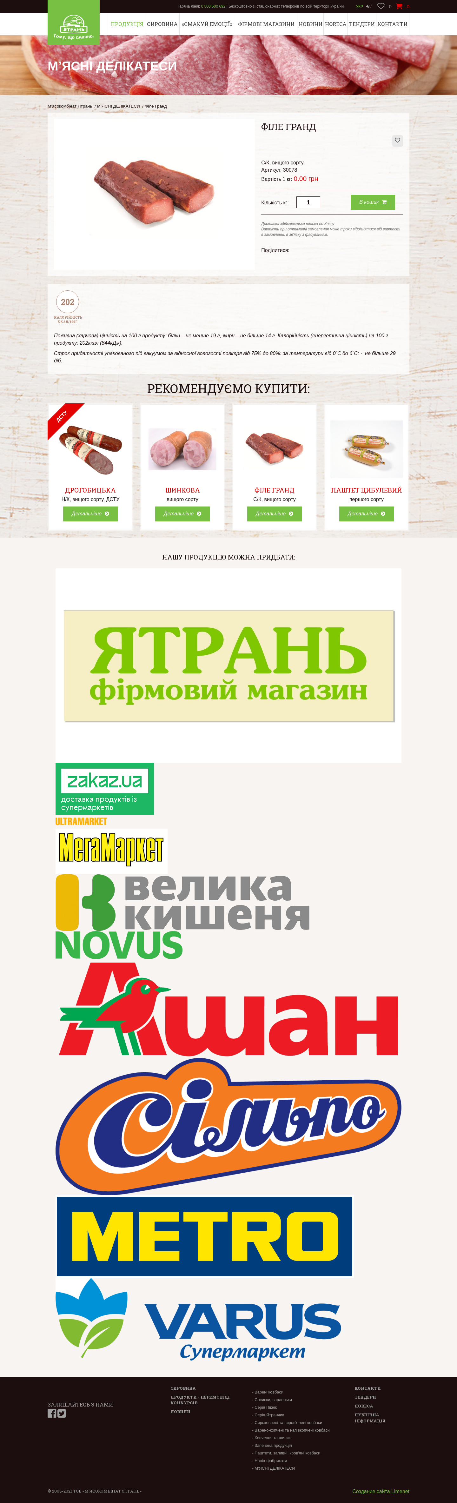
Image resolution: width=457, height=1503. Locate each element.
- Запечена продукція (272, 1445)
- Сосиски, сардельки (272, 1399)
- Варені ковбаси (267, 1392)
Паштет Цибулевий (366, 490)
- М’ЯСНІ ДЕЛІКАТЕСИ (273, 1468)
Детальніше (90, 513)
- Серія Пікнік (264, 1407)
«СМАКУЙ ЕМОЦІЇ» (207, 24)
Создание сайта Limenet (380, 1491)
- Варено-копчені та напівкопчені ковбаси (291, 1430)
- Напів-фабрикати (269, 1460)
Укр (359, 6)
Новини (310, 24)
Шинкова (182, 490)
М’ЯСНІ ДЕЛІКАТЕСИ (118, 106)
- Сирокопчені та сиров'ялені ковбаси (287, 1422)
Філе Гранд (275, 490)
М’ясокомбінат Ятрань (70, 106)
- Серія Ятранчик (268, 1415)
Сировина (162, 24)
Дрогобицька (90, 490)
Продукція (127, 24)
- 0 (384, 6)
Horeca (336, 24)
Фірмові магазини (266, 24)
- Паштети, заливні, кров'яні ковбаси (286, 1453)
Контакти (392, 24)
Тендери (362, 24)
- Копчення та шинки (271, 1437)
